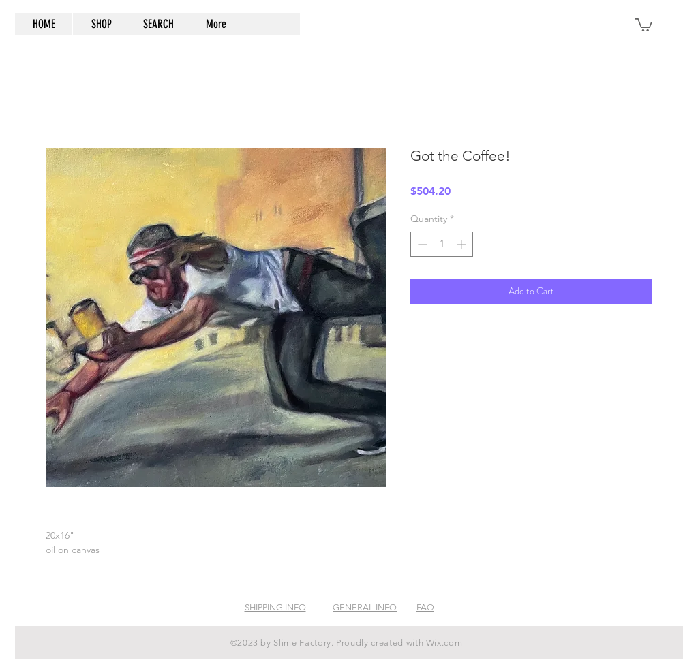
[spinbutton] (441, 244)
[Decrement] (420, 244)
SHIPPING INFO (275, 607)
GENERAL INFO (365, 607)
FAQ (425, 607)
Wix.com (444, 643)
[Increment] (462, 244)
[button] (643, 24)
